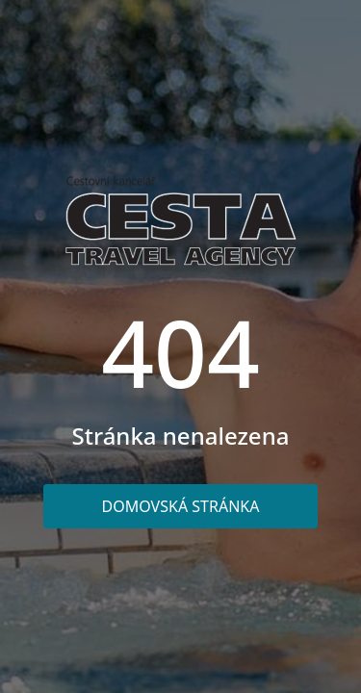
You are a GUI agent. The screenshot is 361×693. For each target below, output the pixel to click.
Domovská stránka (181, 506)
